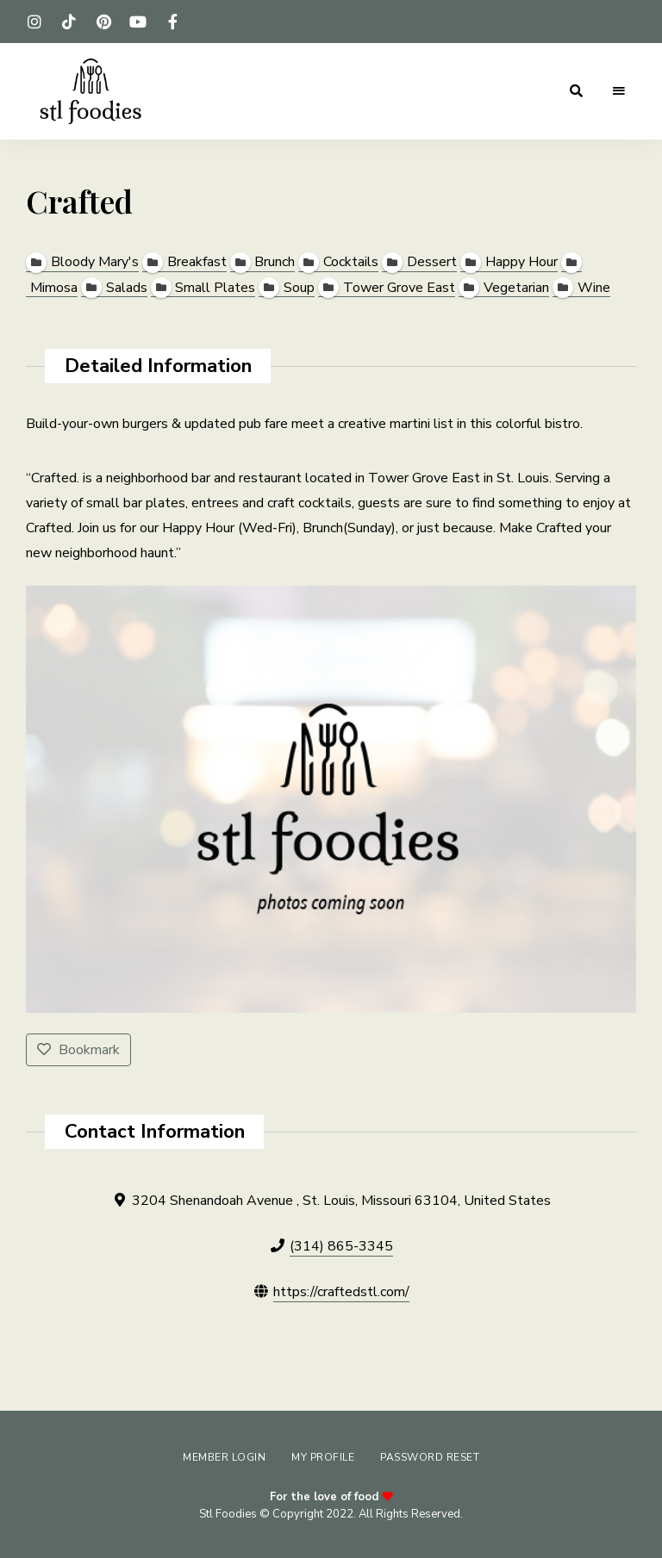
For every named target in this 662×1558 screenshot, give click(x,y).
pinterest (103, 21)
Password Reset (429, 1457)
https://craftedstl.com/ (341, 1291)
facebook (172, 21)
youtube (138, 21)
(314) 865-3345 (341, 1246)
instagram (34, 21)
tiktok (69, 21)
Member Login (224, 1457)
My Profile (322, 1457)
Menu (619, 91)
